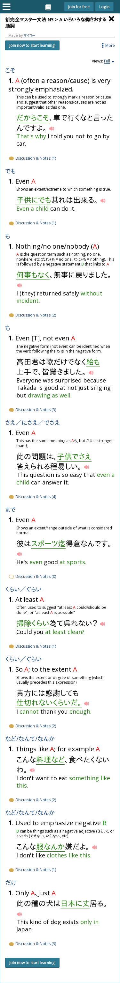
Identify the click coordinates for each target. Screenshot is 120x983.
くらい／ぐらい (23, 589)
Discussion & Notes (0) (32, 576)
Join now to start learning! (32, 45)
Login (104, 6)
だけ (11, 883)
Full (107, 61)
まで (10, 510)
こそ (10, 71)
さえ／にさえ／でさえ (32, 423)
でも (10, 171)
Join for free (79, 6)
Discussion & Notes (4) (32, 496)
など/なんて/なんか (30, 739)
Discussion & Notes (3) (32, 409)
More (108, 45)
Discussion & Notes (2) (32, 315)
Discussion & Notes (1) (32, 158)
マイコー (29, 35)
